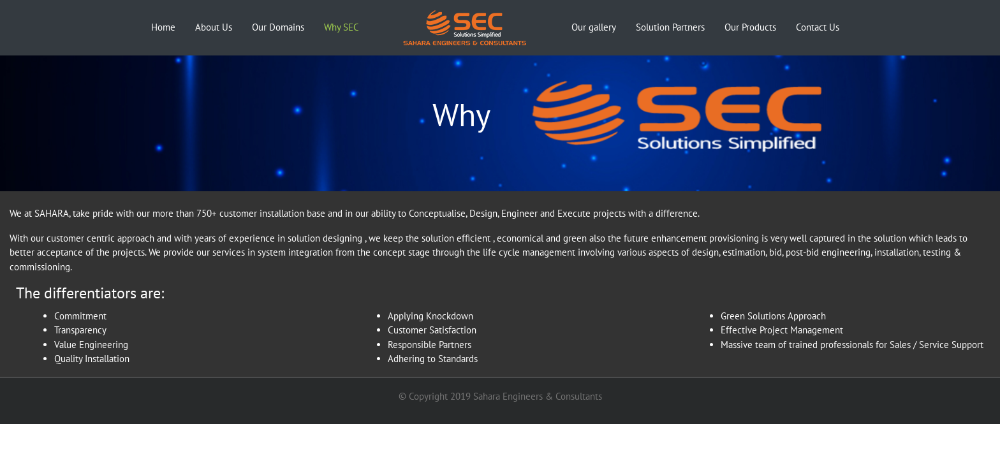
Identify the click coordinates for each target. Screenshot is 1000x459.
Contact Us (817, 27)
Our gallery (593, 27)
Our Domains (278, 27)
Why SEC (341, 27)
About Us (213, 27)
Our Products (750, 27)
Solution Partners (670, 27)
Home (165, 26)
